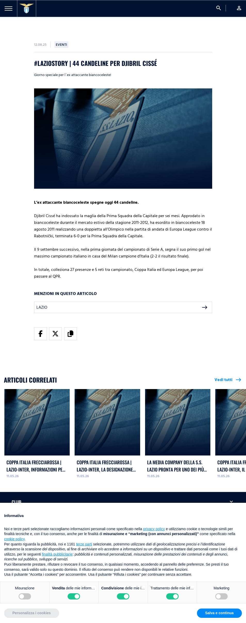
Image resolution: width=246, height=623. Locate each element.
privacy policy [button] (154, 529)
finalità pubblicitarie (57, 554)
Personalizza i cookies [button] (31, 613)
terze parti (84, 544)
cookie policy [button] (14, 539)
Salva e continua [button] (219, 613)
